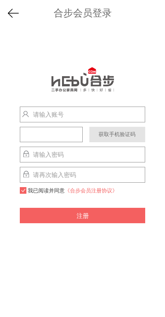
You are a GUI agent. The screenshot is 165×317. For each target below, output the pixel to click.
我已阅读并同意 (68, 190)
